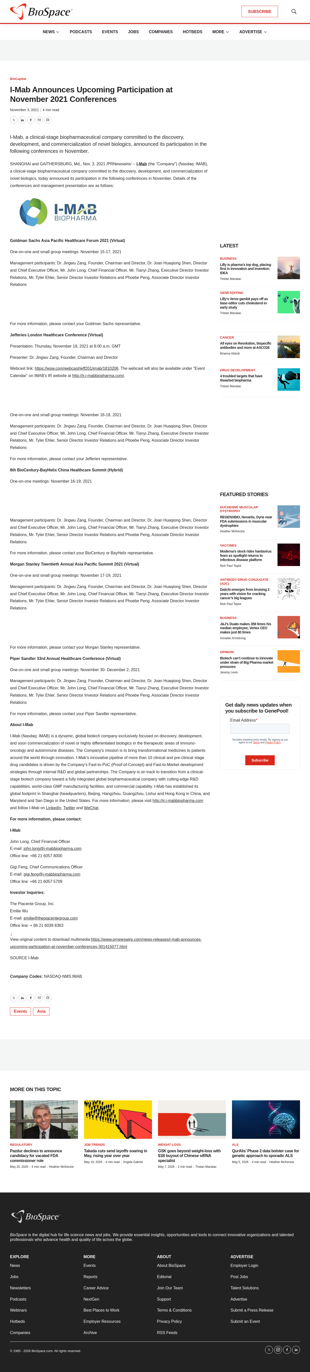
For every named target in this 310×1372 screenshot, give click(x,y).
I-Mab (141, 164)
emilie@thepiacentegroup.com (51, 918)
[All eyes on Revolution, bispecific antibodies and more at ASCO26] (289, 347)
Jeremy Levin (229, 672)
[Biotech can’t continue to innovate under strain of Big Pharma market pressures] (289, 661)
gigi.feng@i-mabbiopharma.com (52, 874)
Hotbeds (192, 32)
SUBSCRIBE (260, 11)
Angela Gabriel (133, 1162)
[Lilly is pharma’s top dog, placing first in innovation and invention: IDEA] (289, 268)
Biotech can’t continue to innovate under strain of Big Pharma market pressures (246, 662)
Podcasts (81, 32)
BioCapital (18, 79)
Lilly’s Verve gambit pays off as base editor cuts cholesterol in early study (244, 303)
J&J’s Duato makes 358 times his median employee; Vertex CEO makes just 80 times (245, 628)
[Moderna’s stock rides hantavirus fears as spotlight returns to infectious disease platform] (289, 555)
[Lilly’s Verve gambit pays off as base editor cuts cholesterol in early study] (289, 302)
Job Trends (94, 1145)
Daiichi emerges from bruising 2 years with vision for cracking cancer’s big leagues (245, 594)
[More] (58, 32)
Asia (41, 1011)
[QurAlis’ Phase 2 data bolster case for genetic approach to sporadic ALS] (266, 1119)
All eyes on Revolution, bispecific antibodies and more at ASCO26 (246, 345)
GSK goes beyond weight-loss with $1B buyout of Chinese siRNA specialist (189, 1156)
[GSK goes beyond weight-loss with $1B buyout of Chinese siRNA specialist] (192, 1119)
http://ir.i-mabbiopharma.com (177, 800)
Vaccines (228, 545)
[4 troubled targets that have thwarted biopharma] (289, 379)
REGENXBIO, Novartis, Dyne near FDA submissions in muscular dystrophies (246, 521)
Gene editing (231, 293)
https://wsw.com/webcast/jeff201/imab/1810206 (76, 368)
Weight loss (169, 1145)
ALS (235, 1145)
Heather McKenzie (232, 531)
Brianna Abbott (230, 353)
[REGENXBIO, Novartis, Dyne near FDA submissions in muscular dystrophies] (289, 516)
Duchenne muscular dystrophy (239, 509)
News (49, 32)
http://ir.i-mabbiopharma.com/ (98, 376)
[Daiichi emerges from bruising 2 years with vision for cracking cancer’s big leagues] (289, 589)
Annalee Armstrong (233, 638)
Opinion (227, 652)
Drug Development (237, 370)
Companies (161, 32)
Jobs (133, 32)
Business (228, 258)
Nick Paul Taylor (231, 566)
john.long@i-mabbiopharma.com (52, 848)
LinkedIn (53, 808)
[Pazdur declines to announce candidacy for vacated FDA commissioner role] (44, 1119)
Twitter (69, 808)
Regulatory (21, 1145)
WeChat (91, 808)
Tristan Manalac (230, 279)
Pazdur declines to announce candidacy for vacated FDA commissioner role (36, 1156)
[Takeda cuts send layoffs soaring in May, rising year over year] (118, 1119)
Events (110, 32)
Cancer (227, 337)
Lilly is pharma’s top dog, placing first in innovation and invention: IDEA (245, 269)
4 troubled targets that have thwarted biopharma (241, 378)
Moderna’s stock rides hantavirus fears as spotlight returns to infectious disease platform (246, 555)
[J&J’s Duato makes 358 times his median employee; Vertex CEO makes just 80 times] (289, 627)
